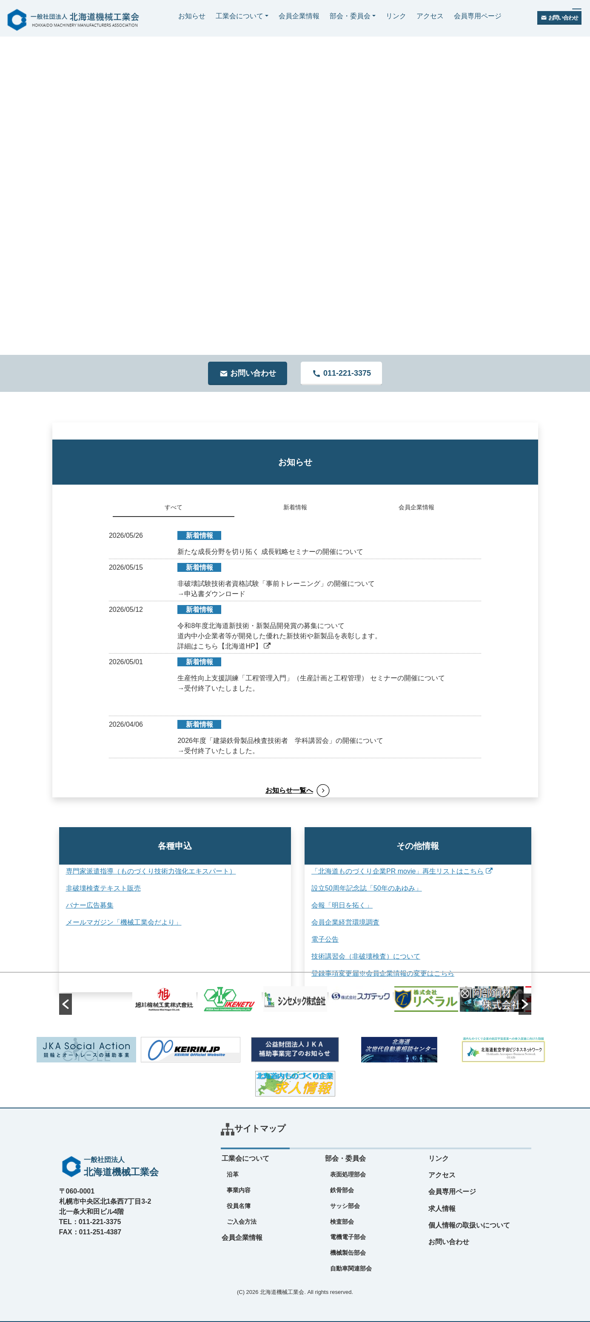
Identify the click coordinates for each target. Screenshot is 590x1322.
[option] (295, 999)
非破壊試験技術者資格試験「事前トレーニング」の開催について (276, 583)
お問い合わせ (448, 1241)
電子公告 (322, 939)
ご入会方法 (242, 1221)
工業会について (239, 16)
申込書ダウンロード (214, 593)
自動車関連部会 (351, 1268)
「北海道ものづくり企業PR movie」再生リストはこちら (399, 871)
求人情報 (442, 1208)
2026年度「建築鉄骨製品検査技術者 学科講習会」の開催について (280, 740)
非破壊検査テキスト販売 (103, 888)
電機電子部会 (348, 1236)
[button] (65, 1004)
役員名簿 (239, 1205)
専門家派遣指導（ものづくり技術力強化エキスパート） (151, 871)
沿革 (233, 1174)
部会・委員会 (350, 16)
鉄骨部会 (342, 1190)
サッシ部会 (345, 1205)
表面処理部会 (348, 1174)
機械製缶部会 (348, 1252)
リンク (396, 16)
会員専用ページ (478, 16)
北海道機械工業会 (282, 1292)
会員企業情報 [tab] (416, 507)
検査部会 (342, 1221)
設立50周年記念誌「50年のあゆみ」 (364, 888)
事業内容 (239, 1190)
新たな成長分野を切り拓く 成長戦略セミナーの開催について (270, 551)
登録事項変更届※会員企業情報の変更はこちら (380, 973)
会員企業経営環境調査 (343, 922)
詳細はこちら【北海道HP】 (224, 646)
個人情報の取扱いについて (469, 1225)
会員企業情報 (299, 16)
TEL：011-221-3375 (90, 1221)
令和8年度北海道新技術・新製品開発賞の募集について (261, 625)
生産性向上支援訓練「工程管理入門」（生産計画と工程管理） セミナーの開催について (311, 678)
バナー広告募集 (90, 905)
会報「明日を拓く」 (339, 905)
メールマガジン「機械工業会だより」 (124, 922)
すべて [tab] (173, 507)
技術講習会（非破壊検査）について (363, 956)
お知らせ (191, 16)
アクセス (430, 16)
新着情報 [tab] (295, 507)
